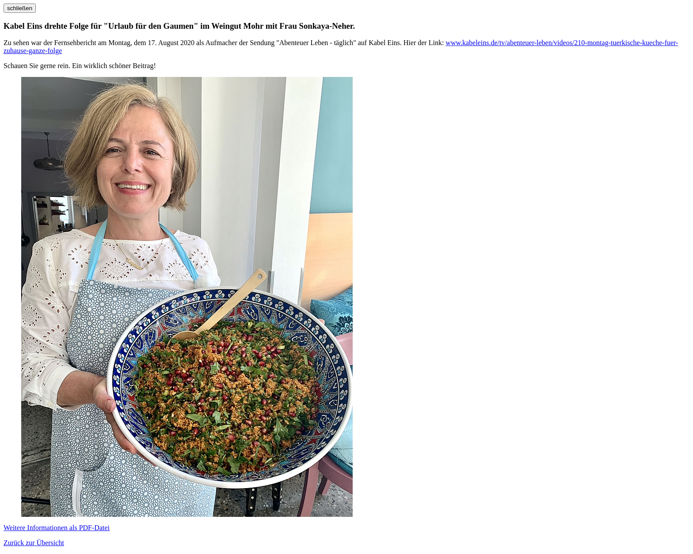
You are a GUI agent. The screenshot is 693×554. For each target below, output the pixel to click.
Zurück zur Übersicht (34, 542)
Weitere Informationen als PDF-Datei (57, 527)
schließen (19, 8)
